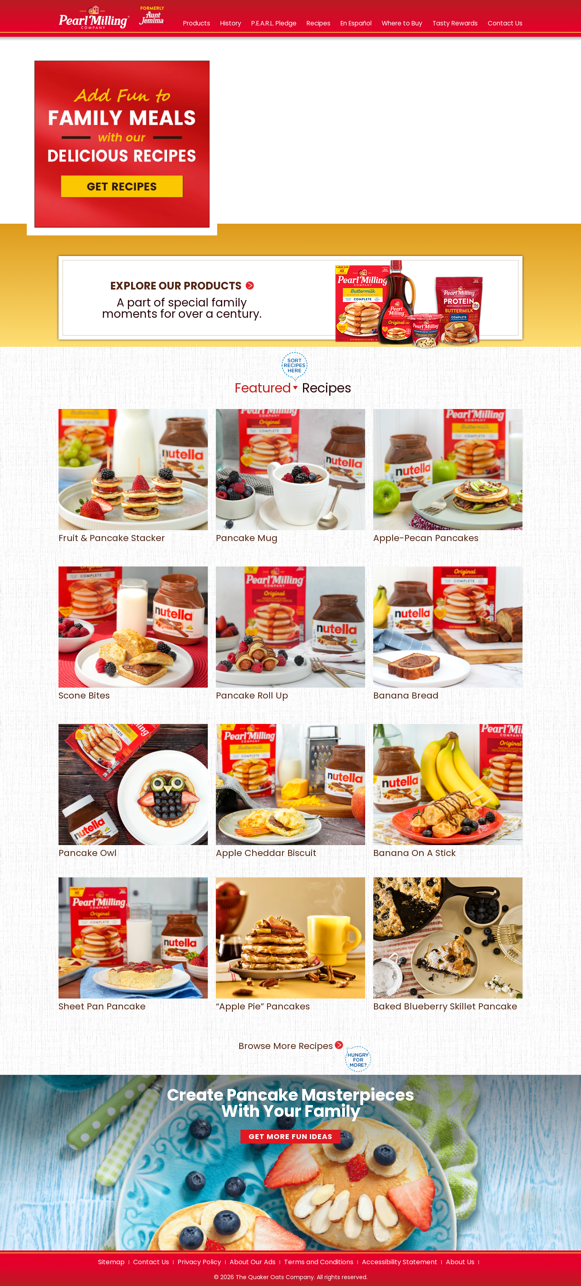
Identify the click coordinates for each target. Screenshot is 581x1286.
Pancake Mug (290, 533)
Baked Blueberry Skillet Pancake (447, 1002)
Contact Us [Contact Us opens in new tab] (151, 1262)
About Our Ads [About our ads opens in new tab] (253, 1262)
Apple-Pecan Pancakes (447, 533)
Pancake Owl (133, 848)
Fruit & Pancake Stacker (133, 533)
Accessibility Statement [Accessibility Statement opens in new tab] (399, 1262)
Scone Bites (133, 691)
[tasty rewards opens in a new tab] (455, 23)
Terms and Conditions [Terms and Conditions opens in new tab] (318, 1262)
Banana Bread (447, 691)
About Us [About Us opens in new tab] (460, 1262)
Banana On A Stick (447, 848)
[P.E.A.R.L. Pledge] (274, 23)
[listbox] (266, 388)
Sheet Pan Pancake (133, 1002)
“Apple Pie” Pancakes (290, 1002)
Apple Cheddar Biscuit (290, 848)
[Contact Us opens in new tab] (505, 23)
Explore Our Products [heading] (182, 286)
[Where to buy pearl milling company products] (402, 23)
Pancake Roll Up (290, 691)
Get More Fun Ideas (290, 1136)
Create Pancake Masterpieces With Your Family (290, 1103)
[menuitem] (196, 27)
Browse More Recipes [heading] (304, 1056)
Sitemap (111, 1262)
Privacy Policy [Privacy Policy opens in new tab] (199, 1262)
